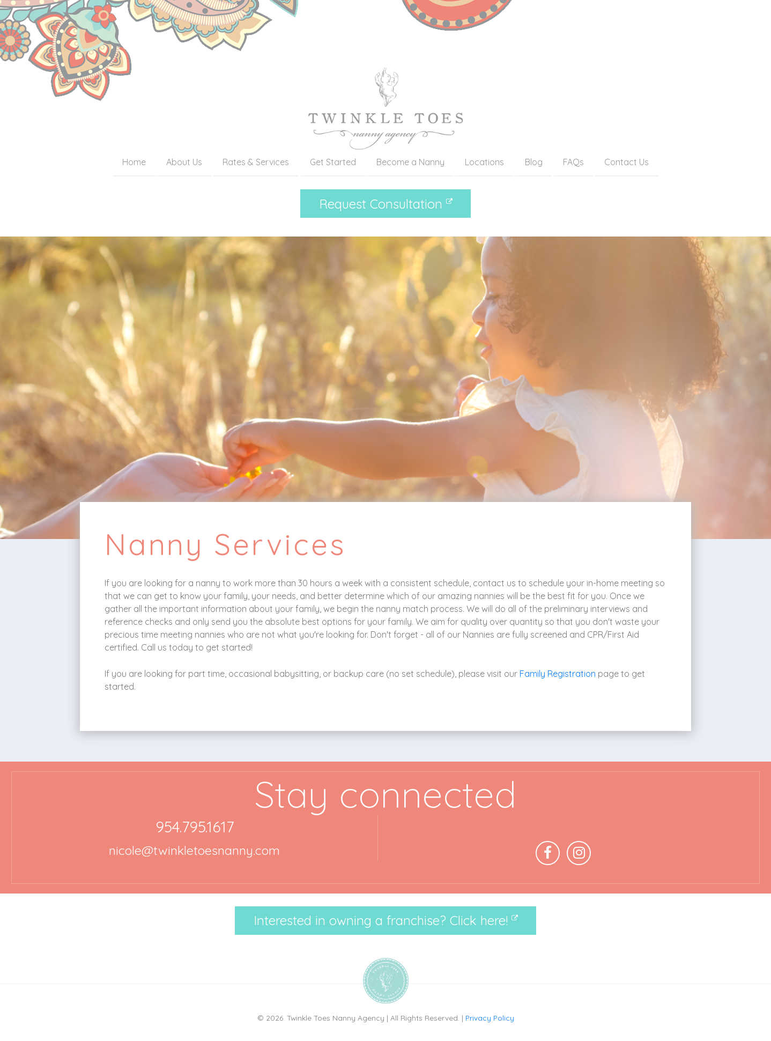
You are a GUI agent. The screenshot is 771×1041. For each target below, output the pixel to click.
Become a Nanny (410, 162)
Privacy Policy (489, 1017)
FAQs (573, 162)
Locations (484, 162)
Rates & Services (256, 162)
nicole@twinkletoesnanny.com (194, 850)
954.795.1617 (194, 826)
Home (134, 162)
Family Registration (558, 673)
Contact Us (626, 162)
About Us (184, 162)
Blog (534, 162)
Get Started (333, 162)
